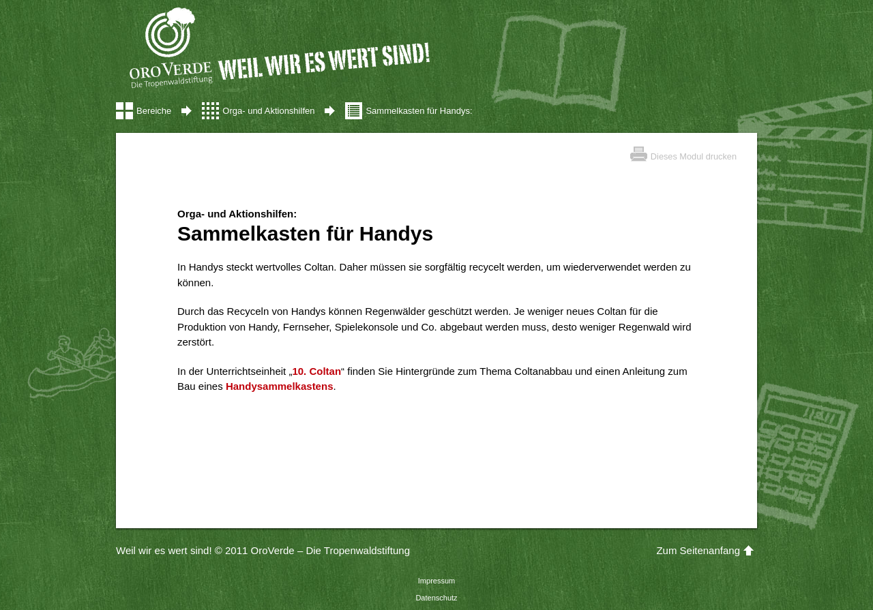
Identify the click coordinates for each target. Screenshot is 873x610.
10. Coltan (316, 371)
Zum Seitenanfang (698, 550)
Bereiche (153, 111)
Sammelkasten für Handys (417, 111)
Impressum (436, 581)
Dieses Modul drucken (694, 156)
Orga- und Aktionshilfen (268, 111)
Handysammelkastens (280, 386)
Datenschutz (436, 598)
